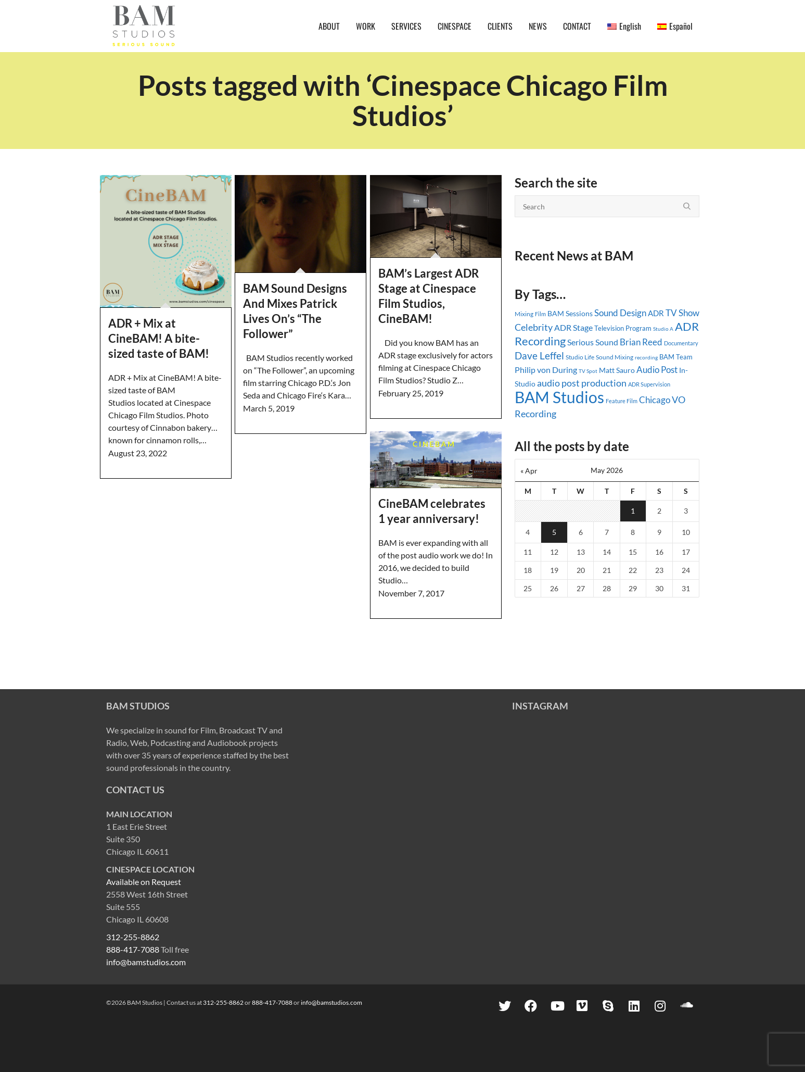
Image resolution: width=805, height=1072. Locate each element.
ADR (656, 313)
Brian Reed (641, 341)
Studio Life (580, 357)
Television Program (622, 328)
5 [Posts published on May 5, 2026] (554, 532)
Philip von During (546, 370)
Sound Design (620, 312)
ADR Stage (573, 327)
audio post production (582, 383)
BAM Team (676, 357)
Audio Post (657, 369)
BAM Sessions (570, 313)
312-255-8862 (132, 937)
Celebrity (534, 327)
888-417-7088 (132, 949)
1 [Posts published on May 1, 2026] (633, 510)
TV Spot (588, 371)
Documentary (681, 343)
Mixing (524, 314)
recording (646, 357)
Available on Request (143, 882)
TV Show (682, 312)
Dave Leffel (539, 356)
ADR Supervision (649, 384)
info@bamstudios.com (146, 962)
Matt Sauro (617, 370)
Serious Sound (592, 342)
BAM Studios (559, 397)
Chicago (654, 399)
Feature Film (621, 400)
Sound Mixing (614, 357)
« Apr (529, 470)
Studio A (663, 329)
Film (540, 314)
